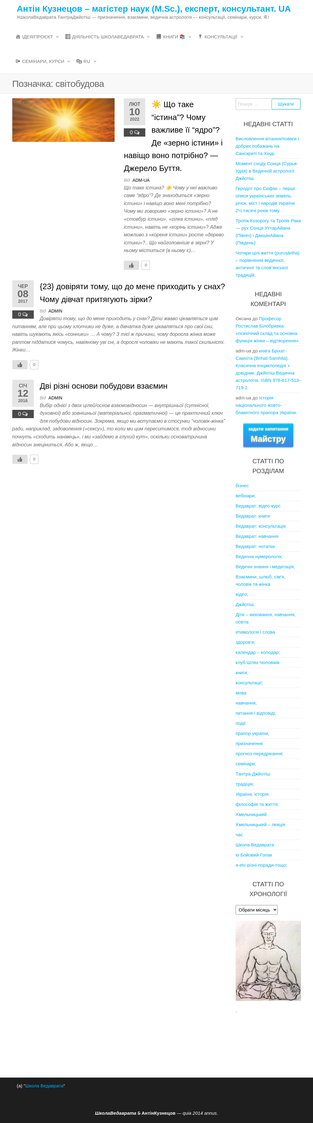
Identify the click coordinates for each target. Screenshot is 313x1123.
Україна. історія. (253, 794)
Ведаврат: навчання (257, 536)
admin (55, 311)
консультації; (249, 682)
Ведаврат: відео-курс (258, 505)
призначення (249, 743)
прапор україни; (252, 733)
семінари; (246, 763)
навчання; (246, 702)
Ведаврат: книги (253, 516)
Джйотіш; (245, 604)
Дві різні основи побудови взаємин (104, 386)
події (240, 723)
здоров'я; (245, 642)
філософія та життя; (257, 804)
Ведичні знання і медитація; (265, 566)
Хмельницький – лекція (260, 824)
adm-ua (141, 180)
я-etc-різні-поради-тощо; (261, 865)
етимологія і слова (255, 632)
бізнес (242, 485)
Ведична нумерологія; (259, 556)
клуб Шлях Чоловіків (258, 662)
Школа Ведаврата (44, 1085)
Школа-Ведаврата (255, 844)
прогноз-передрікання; (260, 753)
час (239, 834)
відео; (242, 594)
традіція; (245, 784)
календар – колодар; (258, 652)
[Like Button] (131, 265)
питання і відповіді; (256, 713)
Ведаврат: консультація (261, 526)
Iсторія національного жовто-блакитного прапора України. (266, 405)
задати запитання (268, 435)
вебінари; (246, 495)
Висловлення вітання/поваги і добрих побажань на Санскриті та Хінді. (267, 146)
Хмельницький (251, 814)
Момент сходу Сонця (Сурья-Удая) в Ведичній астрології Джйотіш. (267, 171)
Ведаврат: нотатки (255, 546)
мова (241, 692)
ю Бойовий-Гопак (254, 854)
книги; (242, 672)
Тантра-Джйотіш (253, 773)
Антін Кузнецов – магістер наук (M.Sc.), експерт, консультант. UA (154, 9)
